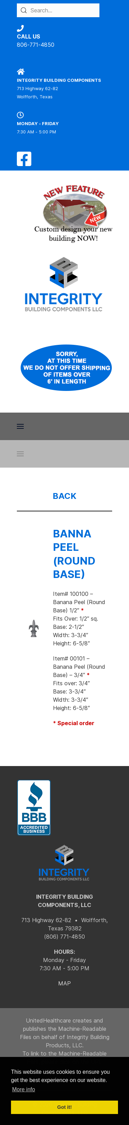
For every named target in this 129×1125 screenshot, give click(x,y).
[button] (20, 426)
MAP (64, 983)
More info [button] (23, 1089)
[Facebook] (24, 163)
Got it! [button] (64, 1107)
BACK (64, 496)
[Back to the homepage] (64, 284)
